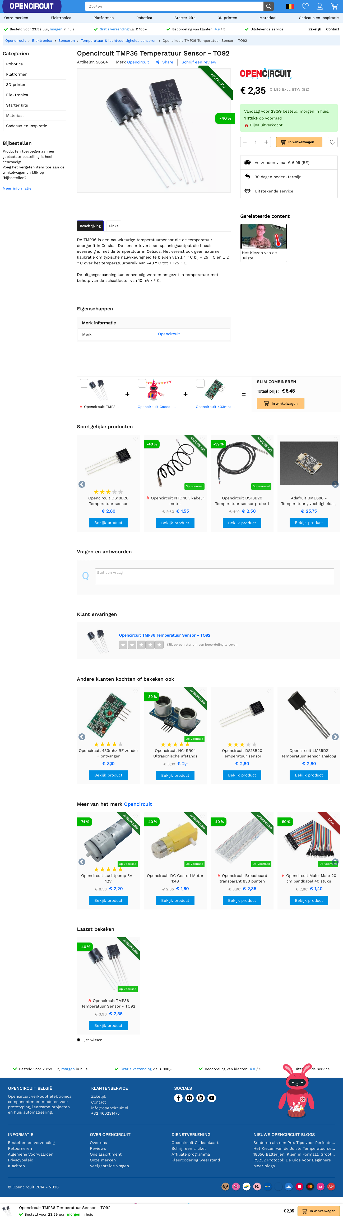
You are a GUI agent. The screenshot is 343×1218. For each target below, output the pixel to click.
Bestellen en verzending (31, 1142)
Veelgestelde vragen (109, 1166)
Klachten (16, 1166)
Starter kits (184, 18)
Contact (332, 29)
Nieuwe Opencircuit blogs (284, 1134)
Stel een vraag (110, 572)
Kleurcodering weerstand (196, 1160)
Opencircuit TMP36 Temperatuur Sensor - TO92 (164, 635)
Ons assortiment (106, 1154)
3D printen (227, 18)
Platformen (104, 18)
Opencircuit (162, 334)
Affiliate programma (191, 1154)
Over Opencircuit (110, 1134)
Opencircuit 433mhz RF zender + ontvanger (216, 407)
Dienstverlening (191, 1134)
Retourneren (20, 1148)
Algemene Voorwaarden (30, 1154)
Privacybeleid (20, 1160)
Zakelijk (314, 29)
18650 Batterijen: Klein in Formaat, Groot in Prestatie (294, 1154)
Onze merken (16, 18)
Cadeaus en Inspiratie (319, 18)
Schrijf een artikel (189, 1148)
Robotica (144, 18)
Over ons (98, 1142)
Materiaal (267, 18)
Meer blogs (264, 1166)
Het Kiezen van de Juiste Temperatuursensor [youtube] (294, 1148)
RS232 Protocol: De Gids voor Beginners (292, 1160)
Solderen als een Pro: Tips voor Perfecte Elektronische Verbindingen (294, 1142)
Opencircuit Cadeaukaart (158, 407)
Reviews (98, 1148)
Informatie (20, 1134)
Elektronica (61, 18)
